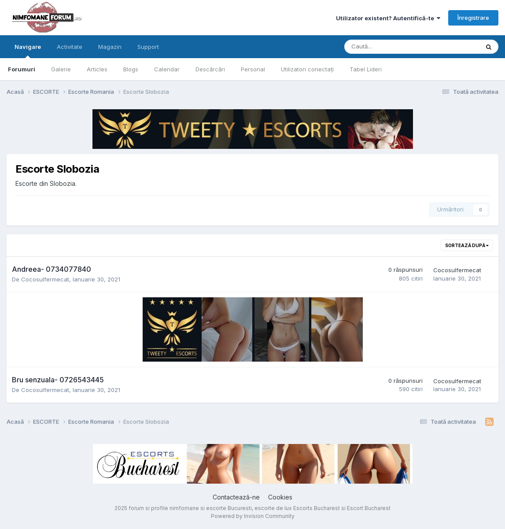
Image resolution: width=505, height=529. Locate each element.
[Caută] (388, 47)
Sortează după (467, 245)
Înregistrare (473, 17)
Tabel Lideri (366, 69)
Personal (253, 69)
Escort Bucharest (369, 508)
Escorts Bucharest (316, 508)
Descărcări (210, 69)
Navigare (28, 50)
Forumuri (21, 69)
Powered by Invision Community (253, 516)
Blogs (130, 69)
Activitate (69, 46)
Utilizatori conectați (307, 69)
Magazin (110, 46)
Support (148, 46)
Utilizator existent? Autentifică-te (388, 18)
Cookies (280, 497)
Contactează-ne (236, 497)
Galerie (61, 69)
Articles (97, 69)
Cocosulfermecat (45, 279)
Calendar (167, 69)
